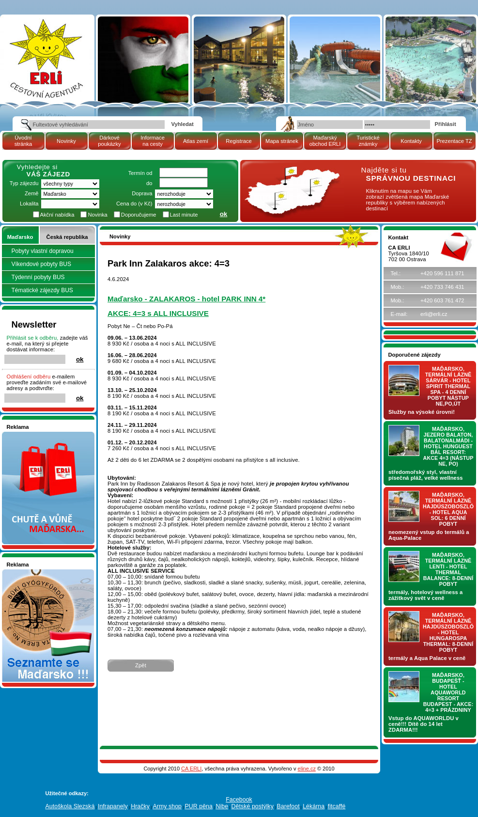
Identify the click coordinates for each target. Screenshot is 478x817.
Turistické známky (367, 141)
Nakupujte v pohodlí (31, 435)
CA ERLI (191, 768)
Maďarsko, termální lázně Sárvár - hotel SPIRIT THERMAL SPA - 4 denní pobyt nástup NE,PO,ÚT (448, 386)
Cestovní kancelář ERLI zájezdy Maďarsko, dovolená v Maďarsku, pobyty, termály (45, 43)
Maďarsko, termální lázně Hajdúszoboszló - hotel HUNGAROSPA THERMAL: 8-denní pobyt (448, 632)
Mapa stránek (281, 141)
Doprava (142, 193)
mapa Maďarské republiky (290, 172)
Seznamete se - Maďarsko (39, 572)
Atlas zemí (195, 141)
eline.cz (307, 768)
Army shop (167, 806)
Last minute (184, 215)
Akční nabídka (57, 215)
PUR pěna (199, 806)
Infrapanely (113, 806)
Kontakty (411, 141)
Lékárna (313, 806)
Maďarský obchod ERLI (325, 141)
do (149, 183)
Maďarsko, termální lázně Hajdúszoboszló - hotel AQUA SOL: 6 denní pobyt (448, 509)
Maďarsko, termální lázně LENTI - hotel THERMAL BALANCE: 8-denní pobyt (448, 569)
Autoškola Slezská (70, 806)
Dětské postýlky (252, 806)
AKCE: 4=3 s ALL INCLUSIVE (158, 313)
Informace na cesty (152, 141)
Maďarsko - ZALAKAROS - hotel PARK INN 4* (186, 299)
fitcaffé (337, 806)
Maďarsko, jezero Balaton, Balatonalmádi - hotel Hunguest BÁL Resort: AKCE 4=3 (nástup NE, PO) (448, 446)
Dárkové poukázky (109, 141)
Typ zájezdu (24, 183)
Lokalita (29, 203)
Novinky (66, 141)
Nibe (222, 806)
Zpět (140, 665)
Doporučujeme (138, 215)
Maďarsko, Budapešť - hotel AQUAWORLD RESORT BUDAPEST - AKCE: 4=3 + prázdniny (448, 692)
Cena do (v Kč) (134, 203)
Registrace (238, 141)
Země (32, 193)
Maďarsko (20, 237)
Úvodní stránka (23, 141)
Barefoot (288, 806)
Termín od (140, 173)
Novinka (97, 215)
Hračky (140, 806)
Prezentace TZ (454, 141)
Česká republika (67, 237)
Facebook (239, 799)
